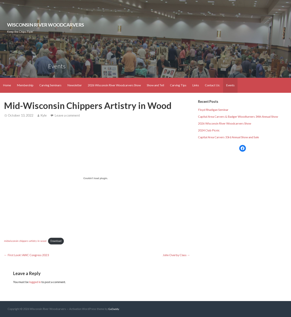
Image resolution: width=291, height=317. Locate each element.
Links (195, 85)
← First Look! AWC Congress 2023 (26, 255)
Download (55, 240)
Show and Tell (155, 85)
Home (7, 85)
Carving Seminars (50, 85)
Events (230, 85)
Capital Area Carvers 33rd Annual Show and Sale (228, 137)
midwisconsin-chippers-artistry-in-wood (25, 240)
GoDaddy (113, 309)
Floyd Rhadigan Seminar (213, 109)
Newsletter (74, 85)
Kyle (43, 115)
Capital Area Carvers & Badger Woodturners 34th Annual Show (238, 116)
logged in (35, 282)
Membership (25, 85)
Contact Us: (212, 85)
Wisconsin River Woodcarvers (45, 24)
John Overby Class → (176, 255)
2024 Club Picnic (209, 130)
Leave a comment (67, 115)
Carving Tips (178, 85)
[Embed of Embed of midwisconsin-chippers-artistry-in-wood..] (95, 178)
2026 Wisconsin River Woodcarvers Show (114, 85)
